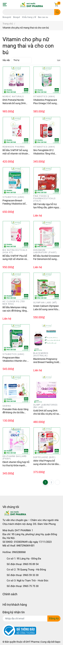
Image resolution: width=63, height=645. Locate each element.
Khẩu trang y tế (29, 17)
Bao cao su (43, 17)
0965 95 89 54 (30, 564)
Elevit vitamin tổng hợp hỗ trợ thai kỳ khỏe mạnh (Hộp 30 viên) (16, 465)
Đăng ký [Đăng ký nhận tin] (54, 618)
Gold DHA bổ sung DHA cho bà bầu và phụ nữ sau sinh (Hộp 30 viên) (46, 414)
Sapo (57, 641)
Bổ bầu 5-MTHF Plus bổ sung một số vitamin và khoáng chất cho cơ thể (15, 259)
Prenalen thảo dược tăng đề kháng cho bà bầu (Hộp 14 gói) (15, 412)
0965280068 (19, 552)
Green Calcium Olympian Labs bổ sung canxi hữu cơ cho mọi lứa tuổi (46, 309)
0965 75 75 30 (30, 586)
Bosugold (7, 17)
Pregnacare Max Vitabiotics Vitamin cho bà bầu (16, 361)
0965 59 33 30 (30, 575)
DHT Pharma (32, 641)
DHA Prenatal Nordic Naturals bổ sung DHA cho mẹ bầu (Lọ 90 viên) (15, 103)
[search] (57, 12)
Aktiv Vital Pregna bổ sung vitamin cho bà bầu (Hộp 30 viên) (46, 464)
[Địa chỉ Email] (31, 618)
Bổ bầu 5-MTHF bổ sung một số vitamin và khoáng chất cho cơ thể (16, 153)
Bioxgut (16, 17)
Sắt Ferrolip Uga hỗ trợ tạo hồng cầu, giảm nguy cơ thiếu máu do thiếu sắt (46, 207)
